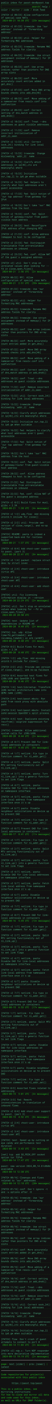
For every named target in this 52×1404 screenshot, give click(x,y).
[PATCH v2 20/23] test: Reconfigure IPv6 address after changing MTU (24, 227)
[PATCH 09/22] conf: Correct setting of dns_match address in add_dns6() (25, 371)
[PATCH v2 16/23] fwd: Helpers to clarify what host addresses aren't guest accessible (24, 185)
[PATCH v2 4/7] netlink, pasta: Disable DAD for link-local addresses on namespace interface (25, 961)
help (44, 6)
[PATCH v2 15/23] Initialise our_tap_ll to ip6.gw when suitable (23, 175)
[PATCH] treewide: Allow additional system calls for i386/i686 (24, 732)
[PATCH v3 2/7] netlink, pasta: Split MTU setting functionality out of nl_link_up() (25, 851)
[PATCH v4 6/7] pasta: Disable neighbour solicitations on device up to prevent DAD (25, 811)
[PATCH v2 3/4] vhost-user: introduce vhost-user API (25, 1133)
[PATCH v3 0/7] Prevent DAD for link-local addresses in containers (25, 830)
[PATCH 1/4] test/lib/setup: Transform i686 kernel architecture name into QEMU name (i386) (26, 690)
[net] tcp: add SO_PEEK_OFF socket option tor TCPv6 (23, 1156)
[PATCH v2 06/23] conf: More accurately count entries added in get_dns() (23, 81)
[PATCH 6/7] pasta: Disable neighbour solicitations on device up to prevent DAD (26, 1070)
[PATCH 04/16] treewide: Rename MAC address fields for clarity (24, 1219)
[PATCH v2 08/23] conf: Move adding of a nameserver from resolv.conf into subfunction (26, 101)
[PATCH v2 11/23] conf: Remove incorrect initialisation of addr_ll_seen (21, 133)
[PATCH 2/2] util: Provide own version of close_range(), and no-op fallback (26, 668)
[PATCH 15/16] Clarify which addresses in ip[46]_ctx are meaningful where (26, 1323)
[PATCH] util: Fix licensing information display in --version (22, 596)
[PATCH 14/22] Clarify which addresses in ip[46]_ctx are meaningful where (26, 414)
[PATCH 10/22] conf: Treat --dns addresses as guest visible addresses (25, 380)
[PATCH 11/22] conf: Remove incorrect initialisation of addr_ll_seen (25, 388)
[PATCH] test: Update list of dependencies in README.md (20, 622)
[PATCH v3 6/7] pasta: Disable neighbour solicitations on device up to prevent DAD (25, 897)
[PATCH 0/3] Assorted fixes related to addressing (26, 1089)
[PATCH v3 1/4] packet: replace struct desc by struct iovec (26, 561)
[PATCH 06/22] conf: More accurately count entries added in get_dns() (25, 342)
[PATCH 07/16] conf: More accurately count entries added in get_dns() (25, 1251)
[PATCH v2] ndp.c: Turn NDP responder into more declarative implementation (25, 1352)
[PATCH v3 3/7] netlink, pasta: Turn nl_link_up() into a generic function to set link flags (25, 863)
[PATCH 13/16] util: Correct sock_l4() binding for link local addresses (26, 1306)
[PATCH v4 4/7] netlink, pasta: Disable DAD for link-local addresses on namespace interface (25, 788)
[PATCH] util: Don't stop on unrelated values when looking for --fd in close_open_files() (26, 609)
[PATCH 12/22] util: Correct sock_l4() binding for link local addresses (26, 397)
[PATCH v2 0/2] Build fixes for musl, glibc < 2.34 (25, 504)
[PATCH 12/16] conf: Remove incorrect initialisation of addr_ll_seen (25, 1297)
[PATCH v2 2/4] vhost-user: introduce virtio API (25, 1124)
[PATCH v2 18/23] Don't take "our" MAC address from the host (26, 207)
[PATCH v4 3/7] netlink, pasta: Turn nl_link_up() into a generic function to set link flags (25, 776)
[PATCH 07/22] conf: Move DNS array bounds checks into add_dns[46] (24, 351)
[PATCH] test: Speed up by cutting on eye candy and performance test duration (25, 1143)
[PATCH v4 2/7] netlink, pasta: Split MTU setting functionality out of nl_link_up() (25, 765)
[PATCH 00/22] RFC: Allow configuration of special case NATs (23, 279)
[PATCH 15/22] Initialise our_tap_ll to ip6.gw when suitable (25, 423)
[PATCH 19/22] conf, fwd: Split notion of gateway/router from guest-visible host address (26, 465)
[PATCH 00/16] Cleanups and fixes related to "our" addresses (23, 1179)
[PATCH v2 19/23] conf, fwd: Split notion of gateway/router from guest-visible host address (25, 216)
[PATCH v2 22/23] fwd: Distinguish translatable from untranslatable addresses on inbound (23, 245)
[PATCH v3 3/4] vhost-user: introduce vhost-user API (25, 579)
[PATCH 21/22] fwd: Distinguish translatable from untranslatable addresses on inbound (23, 485)
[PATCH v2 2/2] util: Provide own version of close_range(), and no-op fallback (25, 525)
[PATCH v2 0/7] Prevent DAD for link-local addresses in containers (25, 916)
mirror (16, 9)
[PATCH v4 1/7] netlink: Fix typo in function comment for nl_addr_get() (25, 755)
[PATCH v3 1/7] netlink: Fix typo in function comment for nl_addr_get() (25, 841)
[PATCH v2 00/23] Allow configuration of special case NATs (25, 16)
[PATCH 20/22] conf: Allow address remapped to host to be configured (23, 475)
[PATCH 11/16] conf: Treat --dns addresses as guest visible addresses (25, 1288)
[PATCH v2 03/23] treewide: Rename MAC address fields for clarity (26, 48)
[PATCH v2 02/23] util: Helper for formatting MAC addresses (23, 39)
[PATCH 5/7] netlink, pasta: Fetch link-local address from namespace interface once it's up (23, 1059)
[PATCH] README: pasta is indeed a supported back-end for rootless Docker (23, 537)
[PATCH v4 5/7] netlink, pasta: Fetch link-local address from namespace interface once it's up (25, 799)
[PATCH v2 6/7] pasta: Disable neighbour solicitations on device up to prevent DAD (25, 984)
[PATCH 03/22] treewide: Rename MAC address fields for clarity (24, 310)
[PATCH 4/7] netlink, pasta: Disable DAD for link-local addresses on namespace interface (25, 1047)
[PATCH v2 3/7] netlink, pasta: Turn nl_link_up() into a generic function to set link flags (25, 949)
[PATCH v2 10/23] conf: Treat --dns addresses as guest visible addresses (25, 123)
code (26, 9)
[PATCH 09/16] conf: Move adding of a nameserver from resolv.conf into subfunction (25, 1270)
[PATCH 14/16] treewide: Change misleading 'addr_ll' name (21, 1314)
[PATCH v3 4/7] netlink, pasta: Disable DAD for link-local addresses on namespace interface (25, 874)
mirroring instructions (15, 1391)
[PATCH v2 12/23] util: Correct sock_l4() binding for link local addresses (23, 144)
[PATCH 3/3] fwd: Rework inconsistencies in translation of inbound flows (23, 1102)
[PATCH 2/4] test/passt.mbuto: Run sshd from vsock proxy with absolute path (25, 701)
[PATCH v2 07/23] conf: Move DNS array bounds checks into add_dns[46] (26, 91)
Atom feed (39, 9)
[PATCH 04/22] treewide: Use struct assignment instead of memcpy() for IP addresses (26, 320)
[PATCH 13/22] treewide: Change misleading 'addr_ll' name (21, 406)
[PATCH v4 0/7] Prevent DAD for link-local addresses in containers (25, 743)
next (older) (17, 1364)
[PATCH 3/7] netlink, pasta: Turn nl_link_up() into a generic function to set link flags (25, 1036)
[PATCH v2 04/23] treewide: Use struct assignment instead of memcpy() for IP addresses (26, 58)
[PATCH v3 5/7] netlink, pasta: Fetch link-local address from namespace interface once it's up (25, 886)
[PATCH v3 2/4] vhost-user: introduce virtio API (25, 570)
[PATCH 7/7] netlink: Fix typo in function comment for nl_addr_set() (23, 1081)
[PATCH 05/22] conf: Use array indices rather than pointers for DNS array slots (26, 332)
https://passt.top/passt (27, 1383)
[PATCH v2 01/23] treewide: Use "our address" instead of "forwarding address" (25, 29)
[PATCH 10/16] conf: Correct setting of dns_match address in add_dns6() (25, 1280)
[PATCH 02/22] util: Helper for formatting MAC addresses (21, 302)
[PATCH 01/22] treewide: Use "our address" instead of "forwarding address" (23, 291)
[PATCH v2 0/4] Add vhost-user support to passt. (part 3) (26, 1112)
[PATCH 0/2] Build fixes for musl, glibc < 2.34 (23, 648)
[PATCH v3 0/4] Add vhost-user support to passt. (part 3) (26, 550)
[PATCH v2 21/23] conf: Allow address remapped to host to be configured (25, 235)
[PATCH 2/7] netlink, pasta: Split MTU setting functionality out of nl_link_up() (26, 1024)
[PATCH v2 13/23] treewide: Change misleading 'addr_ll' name (23, 155)
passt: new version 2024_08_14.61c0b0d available (26, 1167)
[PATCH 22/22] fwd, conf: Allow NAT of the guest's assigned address (26, 495)
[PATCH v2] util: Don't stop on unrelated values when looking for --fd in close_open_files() (25, 265)
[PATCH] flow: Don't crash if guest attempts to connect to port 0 (24, 1340)
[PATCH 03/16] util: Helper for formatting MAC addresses (21, 1211)
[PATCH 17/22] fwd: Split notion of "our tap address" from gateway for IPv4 (24, 444)
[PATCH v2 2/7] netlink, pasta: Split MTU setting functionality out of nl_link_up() (25, 938)
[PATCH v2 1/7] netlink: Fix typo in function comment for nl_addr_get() (25, 928)
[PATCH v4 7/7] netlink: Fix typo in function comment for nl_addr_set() (25, 821)
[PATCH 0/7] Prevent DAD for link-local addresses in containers (23, 1003)
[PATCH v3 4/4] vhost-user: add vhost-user (25, 587)
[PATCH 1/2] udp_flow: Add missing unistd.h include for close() (23, 660)
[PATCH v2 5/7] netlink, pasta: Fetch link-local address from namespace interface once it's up (25, 972)
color (4, 9)
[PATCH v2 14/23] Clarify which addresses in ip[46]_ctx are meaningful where (21, 164)
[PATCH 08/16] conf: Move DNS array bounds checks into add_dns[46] (24, 1260)
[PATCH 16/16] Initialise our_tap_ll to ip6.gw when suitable (25, 1332)
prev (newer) (37, 1364)
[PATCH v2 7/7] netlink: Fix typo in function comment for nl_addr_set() (25, 994)
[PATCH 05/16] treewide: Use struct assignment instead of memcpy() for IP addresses (26, 1229)
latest (5, 1366)
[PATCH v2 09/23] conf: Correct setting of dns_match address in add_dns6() (22, 113)
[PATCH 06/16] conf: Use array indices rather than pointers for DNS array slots (26, 1241)
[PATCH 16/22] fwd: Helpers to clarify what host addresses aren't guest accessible (26, 433)
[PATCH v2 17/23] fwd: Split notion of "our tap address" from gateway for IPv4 (26, 196)
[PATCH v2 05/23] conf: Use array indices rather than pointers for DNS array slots (25, 69)
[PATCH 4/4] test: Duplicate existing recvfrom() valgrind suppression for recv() (25, 721)
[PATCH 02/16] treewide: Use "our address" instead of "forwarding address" (23, 1200)
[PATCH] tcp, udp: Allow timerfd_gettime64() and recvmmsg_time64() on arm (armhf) (22, 635)
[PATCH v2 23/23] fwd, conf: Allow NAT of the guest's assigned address (26, 256)
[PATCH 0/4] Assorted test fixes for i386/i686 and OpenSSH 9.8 (25, 677)
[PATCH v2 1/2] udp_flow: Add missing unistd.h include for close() (25, 515)
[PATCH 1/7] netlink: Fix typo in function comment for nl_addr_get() (23, 1014)
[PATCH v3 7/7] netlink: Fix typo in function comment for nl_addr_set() (25, 908)
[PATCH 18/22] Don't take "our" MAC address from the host (24, 455)
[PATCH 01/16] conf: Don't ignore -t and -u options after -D (25, 1190)
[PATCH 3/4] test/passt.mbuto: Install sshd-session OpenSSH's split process (26, 711)
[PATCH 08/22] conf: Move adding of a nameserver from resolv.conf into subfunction (25, 361)
